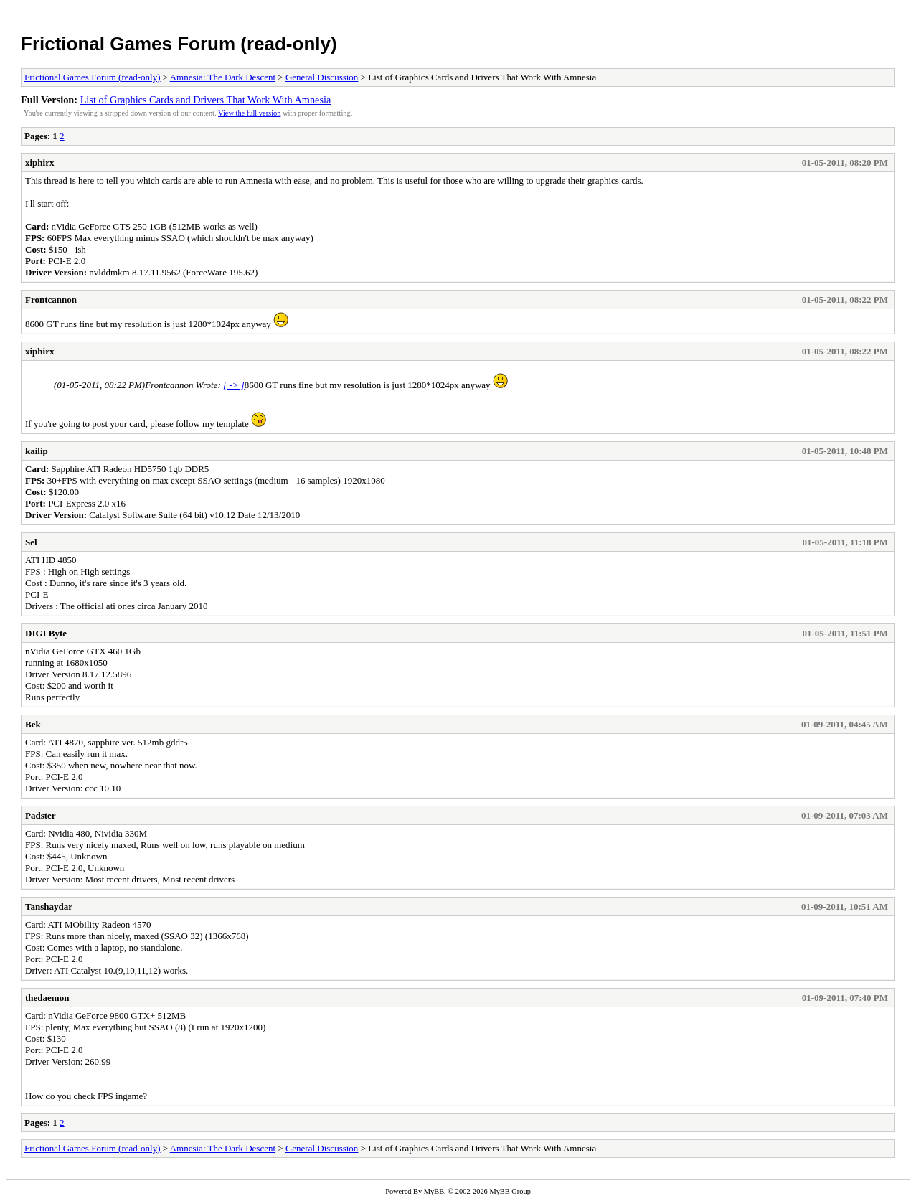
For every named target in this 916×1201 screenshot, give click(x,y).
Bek (33, 724)
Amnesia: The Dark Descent (222, 77)
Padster (40, 815)
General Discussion (321, 77)
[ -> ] (234, 385)
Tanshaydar (48, 906)
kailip (36, 451)
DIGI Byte (46, 633)
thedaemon (47, 997)
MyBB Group (509, 1191)
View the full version (249, 113)
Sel (31, 542)
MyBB (434, 1191)
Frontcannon (51, 299)
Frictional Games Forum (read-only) (179, 44)
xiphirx (39, 162)
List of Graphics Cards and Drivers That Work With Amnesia (205, 99)
